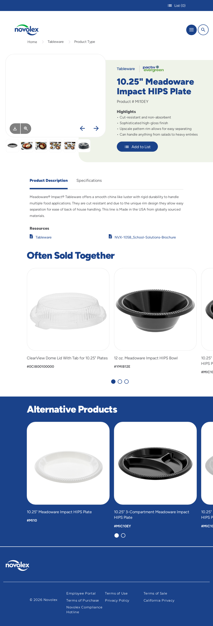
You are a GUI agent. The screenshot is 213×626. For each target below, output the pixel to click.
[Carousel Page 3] (126, 381)
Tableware (56, 42)
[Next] (96, 128)
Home (32, 42)
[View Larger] (26, 128)
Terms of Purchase (82, 600)
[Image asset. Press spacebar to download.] (15, 128)
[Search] (203, 29)
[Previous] (82, 128)
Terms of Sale (155, 593)
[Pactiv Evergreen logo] (21, 566)
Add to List (137, 146)
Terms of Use (116, 593)
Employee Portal (81, 593)
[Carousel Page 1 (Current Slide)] (113, 381)
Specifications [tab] (89, 180)
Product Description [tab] (49, 180)
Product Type (84, 42)
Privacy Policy (117, 600)
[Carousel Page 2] (120, 381)
